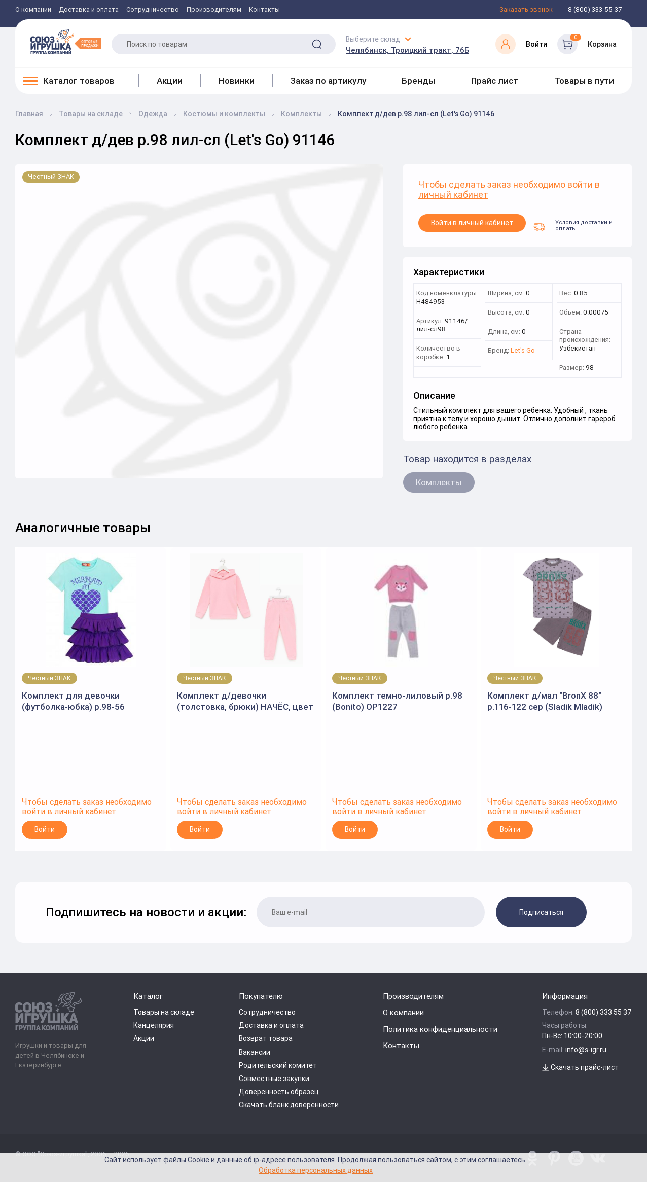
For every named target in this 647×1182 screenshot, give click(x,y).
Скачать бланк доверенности (289, 1105)
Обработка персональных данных (316, 1170)
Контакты (264, 10)
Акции (170, 80)
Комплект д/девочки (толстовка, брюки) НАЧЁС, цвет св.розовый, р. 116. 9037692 (245, 701)
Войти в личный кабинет (472, 222)
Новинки (237, 80)
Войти (44, 829)
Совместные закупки (274, 1078)
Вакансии (254, 1052)
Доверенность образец (279, 1092)
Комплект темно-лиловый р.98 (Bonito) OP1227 (397, 701)
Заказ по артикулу (328, 80)
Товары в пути (584, 80)
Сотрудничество (152, 10)
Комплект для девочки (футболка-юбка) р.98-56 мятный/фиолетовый (73, 701)
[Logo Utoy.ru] (65, 41)
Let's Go (523, 351)
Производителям (214, 10)
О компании (33, 10)
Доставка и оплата (89, 10)
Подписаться (541, 912)
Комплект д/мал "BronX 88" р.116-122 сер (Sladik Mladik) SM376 (544, 701)
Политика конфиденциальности (440, 1029)
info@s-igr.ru (585, 1050)
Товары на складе (163, 1012)
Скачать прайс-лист (580, 1067)
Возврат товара (266, 1038)
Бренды (418, 80)
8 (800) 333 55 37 (604, 1012)
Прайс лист (494, 80)
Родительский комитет (278, 1065)
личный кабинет (453, 195)
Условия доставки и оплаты (573, 225)
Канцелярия (153, 1025)
